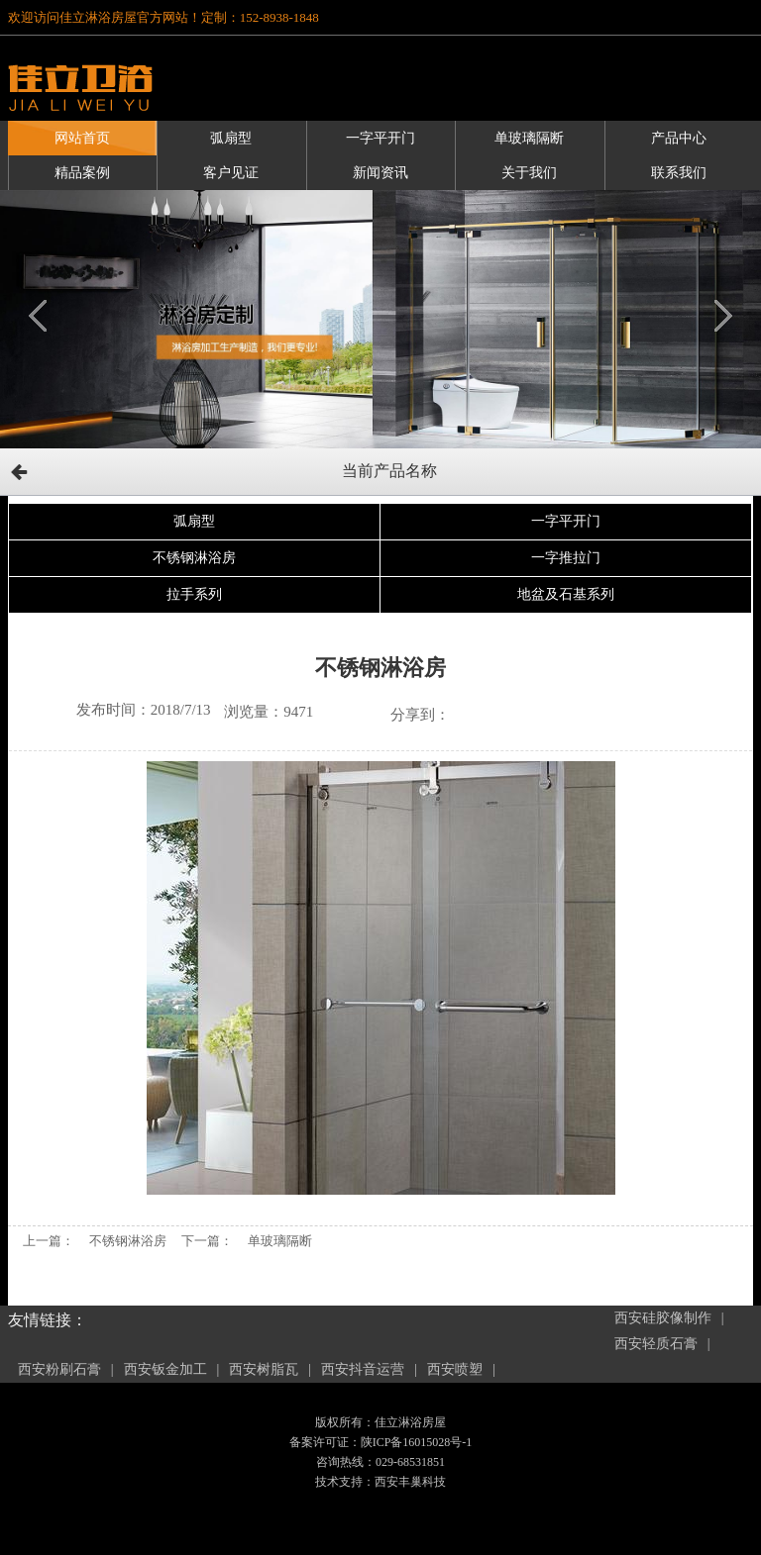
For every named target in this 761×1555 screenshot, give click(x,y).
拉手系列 (194, 594)
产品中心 (679, 138)
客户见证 (231, 172)
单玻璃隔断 (529, 138)
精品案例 (82, 172)
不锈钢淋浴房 (194, 557)
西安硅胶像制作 (662, 1318)
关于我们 (529, 172)
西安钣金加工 (165, 1369)
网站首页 (82, 138)
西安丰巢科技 (410, 1482)
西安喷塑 (455, 1369)
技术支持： (345, 1482)
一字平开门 (380, 138)
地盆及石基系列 (565, 594)
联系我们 (679, 172)
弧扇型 (231, 138)
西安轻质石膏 (656, 1343)
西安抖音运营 (362, 1369)
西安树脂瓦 (263, 1369)
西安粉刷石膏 (59, 1369)
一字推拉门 (565, 557)
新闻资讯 (380, 172)
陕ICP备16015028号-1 (417, 1442)
